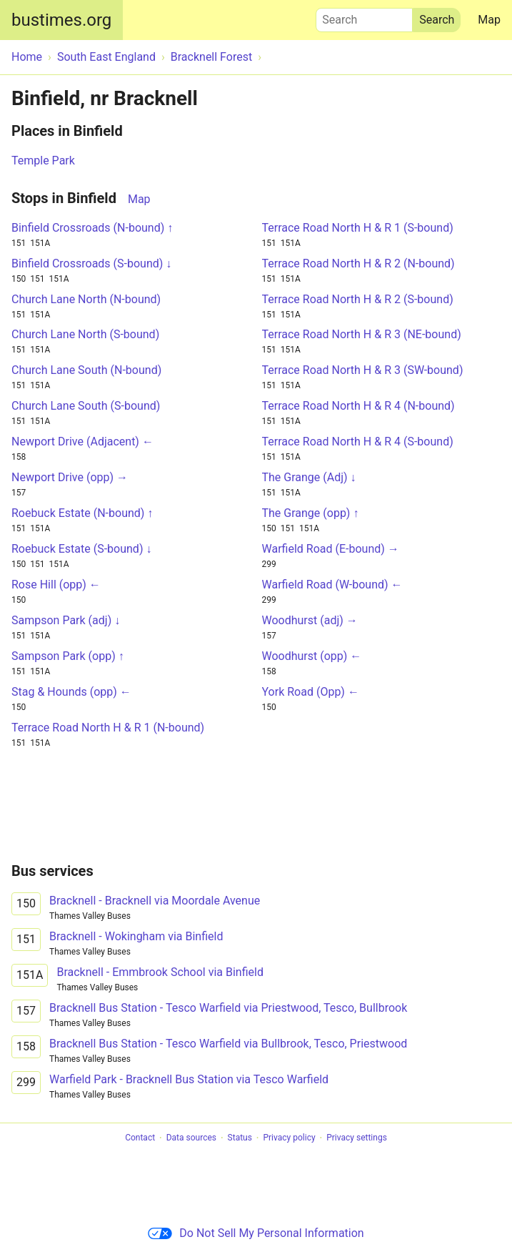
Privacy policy (289, 1138)
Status (240, 1138)
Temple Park (43, 160)
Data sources (191, 1138)
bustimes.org (61, 20)
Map (489, 19)
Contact (140, 1138)
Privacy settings (356, 1138)
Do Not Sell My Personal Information (255, 1233)
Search (364, 16)
